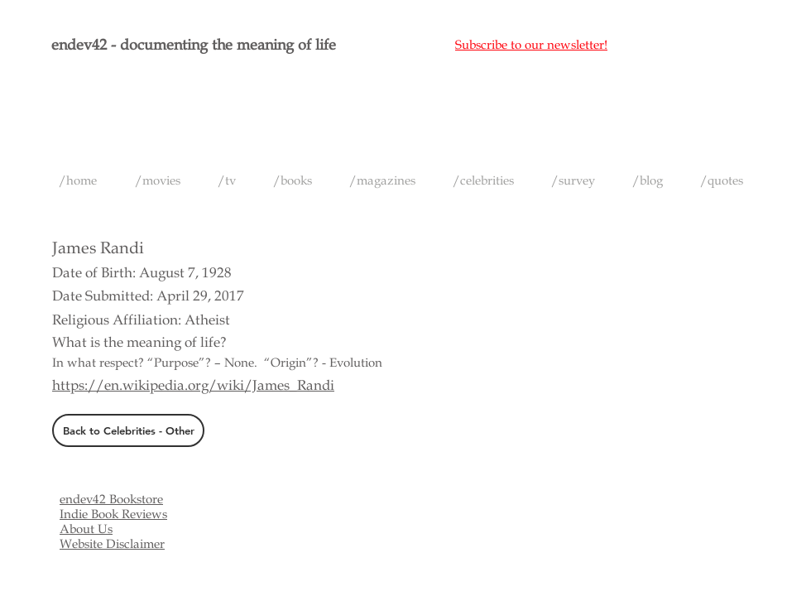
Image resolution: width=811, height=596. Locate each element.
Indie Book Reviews (113, 514)
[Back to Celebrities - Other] (128, 430)
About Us (86, 529)
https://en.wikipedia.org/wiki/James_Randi (193, 385)
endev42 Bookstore (111, 499)
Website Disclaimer (112, 543)
